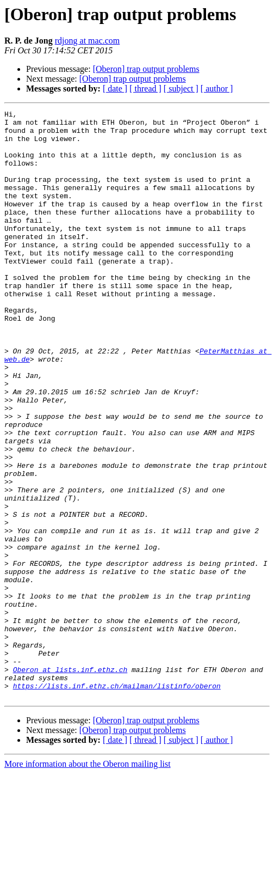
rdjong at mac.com (87, 40)
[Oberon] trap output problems (146, 69)
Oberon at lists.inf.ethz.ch (70, 782)
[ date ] (115, 88)
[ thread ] (145, 88)
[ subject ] (181, 88)
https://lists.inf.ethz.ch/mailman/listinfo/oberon (117, 802)
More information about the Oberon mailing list (87, 881)
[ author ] (217, 88)
